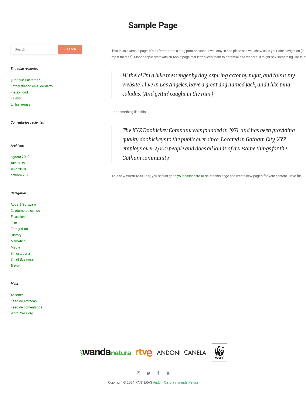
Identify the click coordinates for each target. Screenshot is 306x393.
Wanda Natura (187, 382)
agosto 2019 (20, 157)
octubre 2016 (20, 175)
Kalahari (16, 98)
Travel (15, 266)
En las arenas (20, 104)
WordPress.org (22, 313)
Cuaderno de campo (25, 211)
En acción (18, 217)
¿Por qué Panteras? (25, 80)
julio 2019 (18, 163)
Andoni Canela (163, 382)
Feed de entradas (24, 301)
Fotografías (19, 229)
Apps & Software (23, 204)
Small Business (22, 259)
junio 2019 (18, 169)
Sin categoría (20, 254)
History (16, 235)
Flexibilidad (19, 92)
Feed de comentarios (26, 307)
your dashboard (188, 176)
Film (14, 223)
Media (15, 247)
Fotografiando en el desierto (32, 86)
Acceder (17, 295)
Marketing (18, 241)
